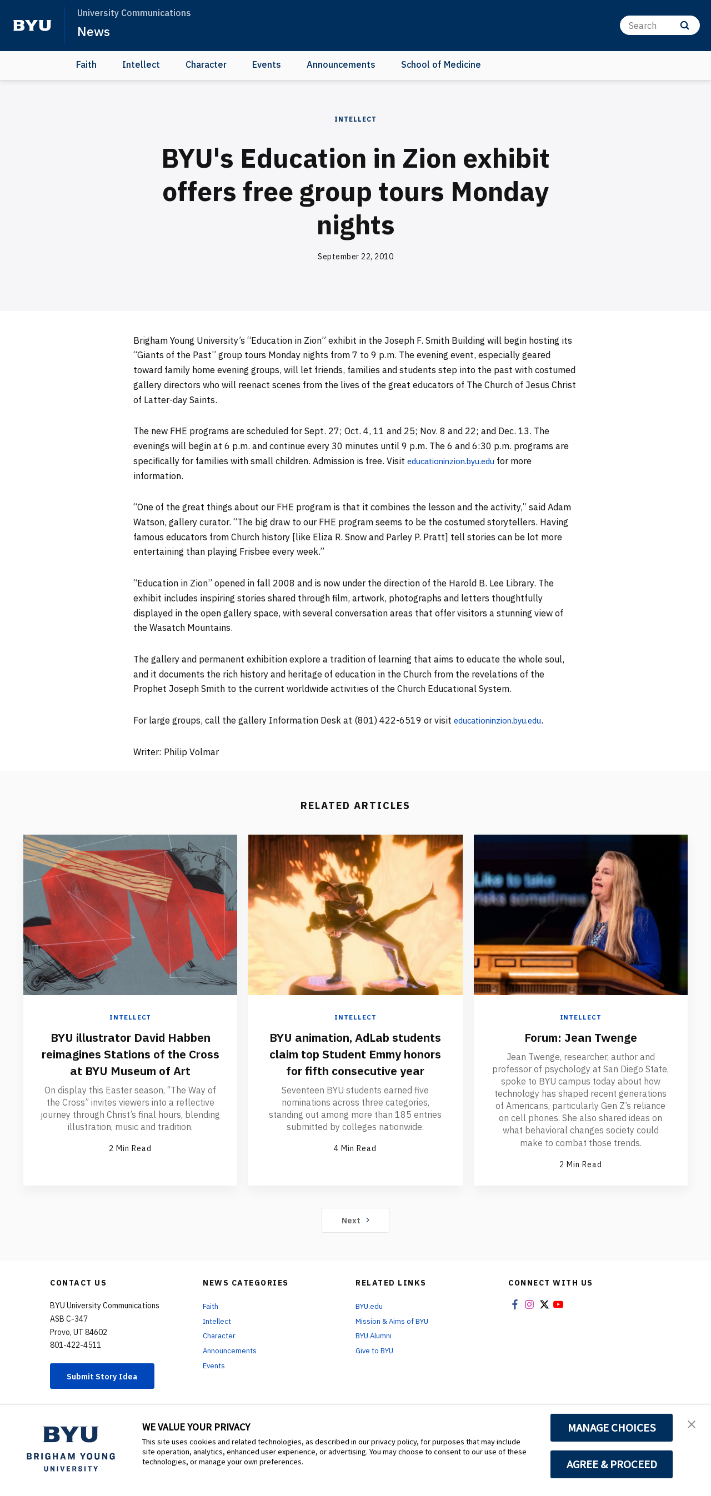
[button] (693, 1425)
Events (266, 64)
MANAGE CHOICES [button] (612, 1427)
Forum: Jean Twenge (580, 1037)
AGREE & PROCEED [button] (612, 1464)
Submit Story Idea (107, 1377)
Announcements (341, 64)
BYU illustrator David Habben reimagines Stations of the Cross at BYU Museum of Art (130, 1062)
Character (206, 64)
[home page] (32, 25)
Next (355, 1220)
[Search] (660, 25)
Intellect (141, 64)
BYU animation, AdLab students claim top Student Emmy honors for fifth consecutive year (355, 1062)
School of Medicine (441, 64)
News (94, 31)
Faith (86, 64)
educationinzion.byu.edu (456, 460)
